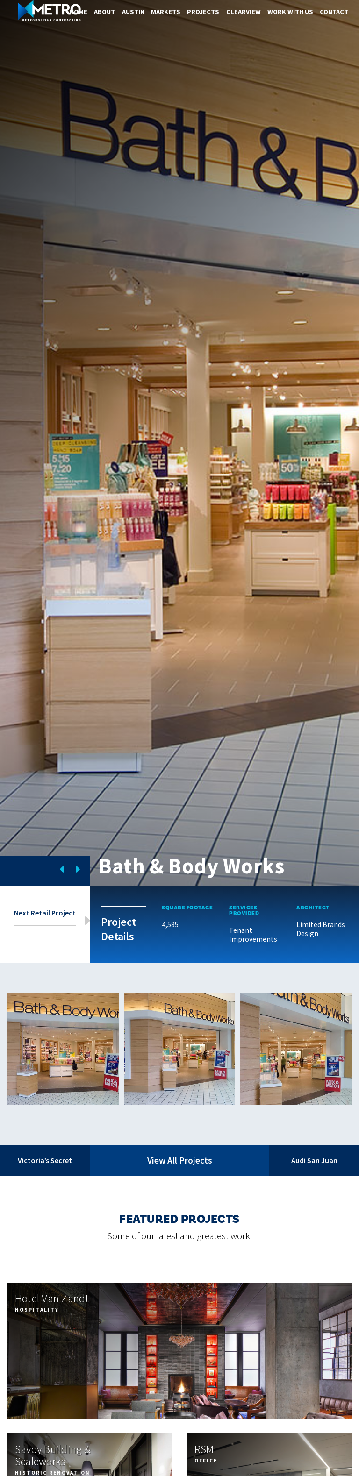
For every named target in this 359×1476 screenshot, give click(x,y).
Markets (165, 11)
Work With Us (290, 11)
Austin (133, 11)
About (104, 11)
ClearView (243, 11)
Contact (334, 11)
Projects (203, 11)
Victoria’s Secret (45, 1160)
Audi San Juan (314, 1160)
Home (78, 11)
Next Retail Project (45, 912)
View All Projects (179, 1160)
